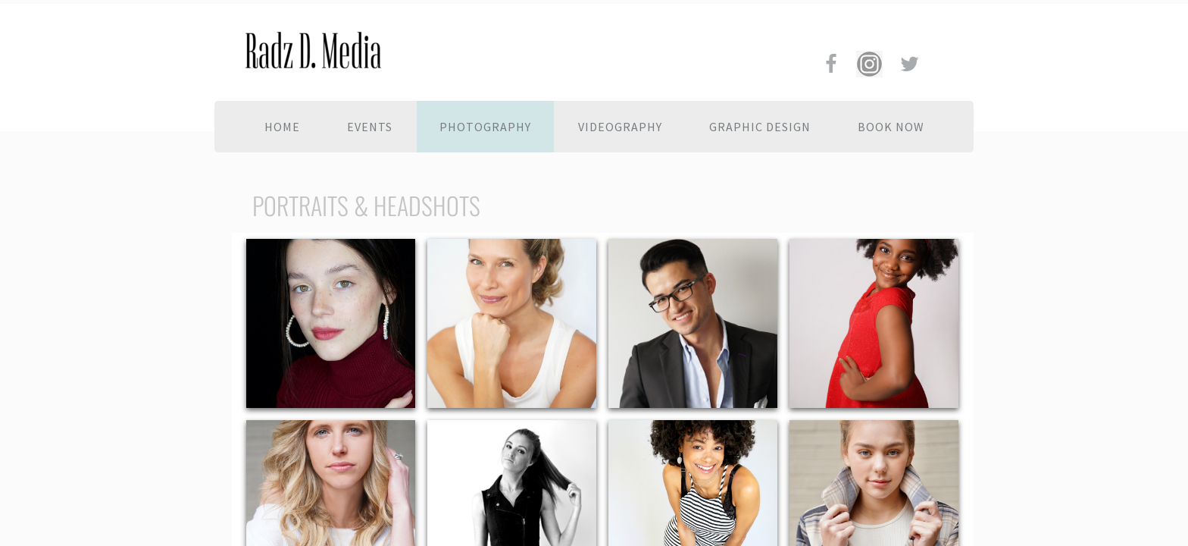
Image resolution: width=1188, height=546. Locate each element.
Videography (620, 126)
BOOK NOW (891, 126)
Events (369, 126)
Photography (485, 126)
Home (282, 126)
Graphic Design (760, 126)
